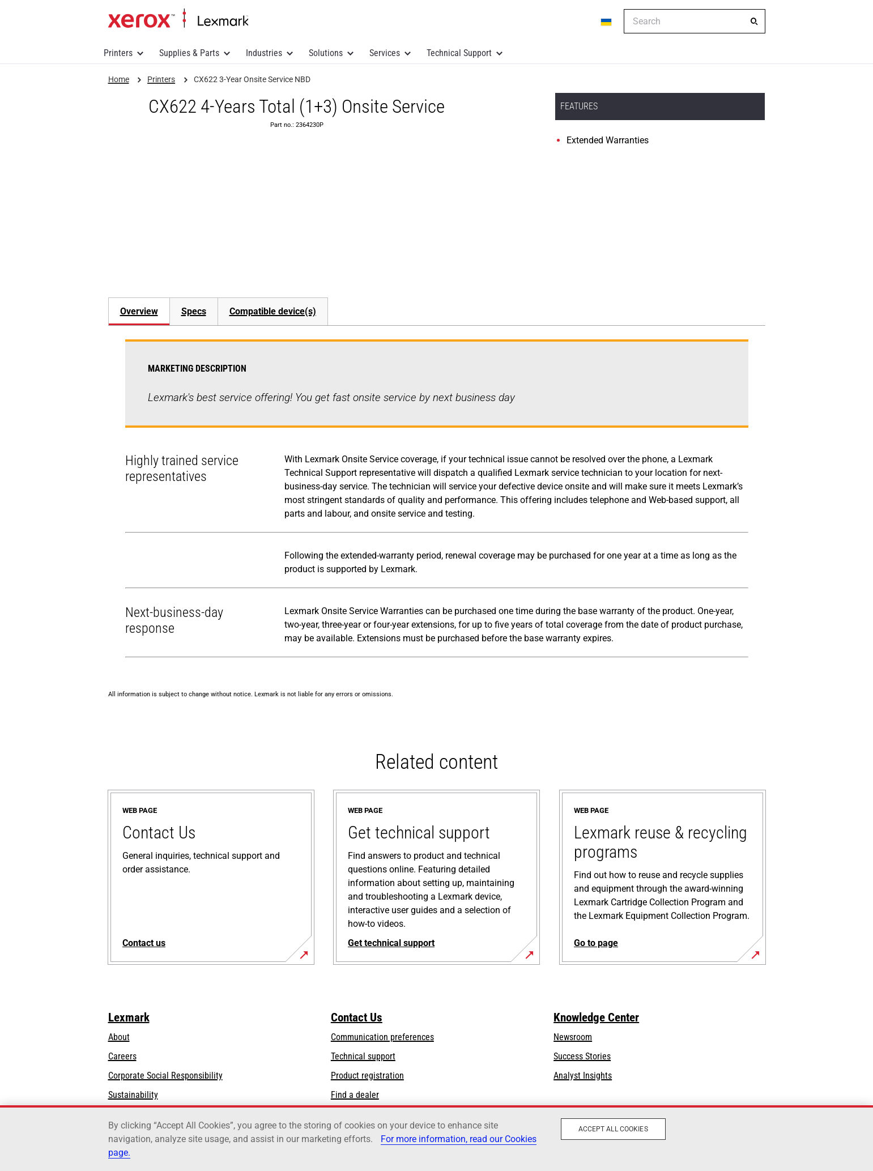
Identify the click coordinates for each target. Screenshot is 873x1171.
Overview (139, 311)
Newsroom (572, 1037)
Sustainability (133, 1094)
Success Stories (582, 1056)
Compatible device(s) (272, 311)
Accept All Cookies (613, 1129)
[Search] (754, 21)
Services (384, 53)
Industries (264, 53)
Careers (122, 1056)
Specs (193, 311)
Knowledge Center (596, 1017)
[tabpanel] (436, 501)
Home (178, 18)
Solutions (326, 53)
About (119, 1037)
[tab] (138, 311)
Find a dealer (355, 1094)
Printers (118, 53)
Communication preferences (382, 1037)
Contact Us (356, 1017)
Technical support (363, 1056)
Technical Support (459, 53)
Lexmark (129, 1017)
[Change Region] (606, 21)
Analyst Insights (582, 1075)
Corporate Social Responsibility (165, 1075)
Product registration (367, 1075)
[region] (436, 1138)
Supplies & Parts (189, 53)
